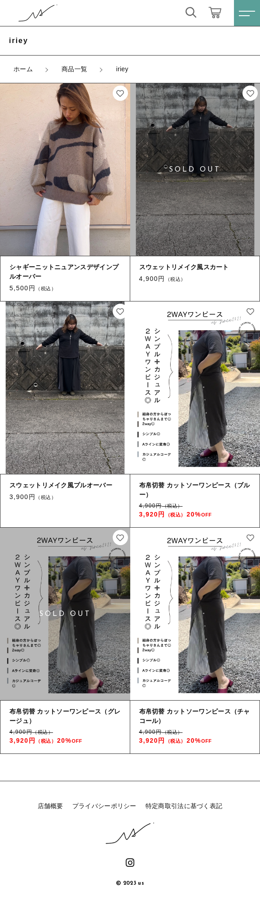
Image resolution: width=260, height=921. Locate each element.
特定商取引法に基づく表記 (184, 805)
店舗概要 (50, 805)
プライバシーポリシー (104, 805)
